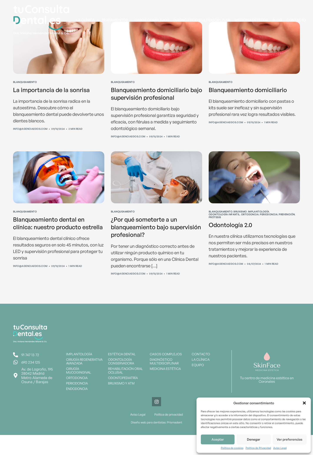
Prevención (287, 226)
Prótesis (215, 229)
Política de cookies (232, 448)
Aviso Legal (280, 448)
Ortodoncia (250, 226)
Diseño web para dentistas (148, 442)
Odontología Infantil (224, 226)
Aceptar (217, 439)
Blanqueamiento (25, 82)
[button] (304, 403)
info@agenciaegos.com (30, 130)
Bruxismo (240, 223)
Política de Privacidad (258, 448)
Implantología (258, 223)
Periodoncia (269, 226)
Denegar (253, 439)
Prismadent (174, 442)
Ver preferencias (289, 439)
